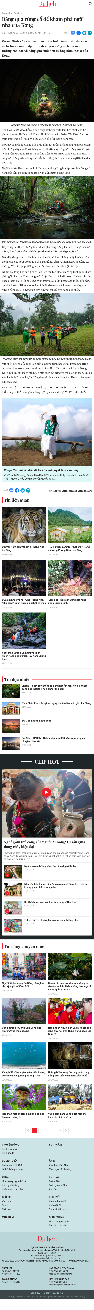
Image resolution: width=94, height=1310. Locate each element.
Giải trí (7, 1207)
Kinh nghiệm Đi (58, 1211)
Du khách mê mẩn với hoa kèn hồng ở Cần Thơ (51, 906)
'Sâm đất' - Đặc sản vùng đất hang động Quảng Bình (68, 602)
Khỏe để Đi (55, 1215)
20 (59, 1139)
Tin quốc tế (8, 1162)
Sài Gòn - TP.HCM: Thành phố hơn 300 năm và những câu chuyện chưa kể (55, 744)
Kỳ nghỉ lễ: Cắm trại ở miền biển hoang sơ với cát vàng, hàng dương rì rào (23, 1081)
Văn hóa (7, 1211)
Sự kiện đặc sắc (58, 1236)
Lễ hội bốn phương (12, 1178)
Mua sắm (8, 1227)
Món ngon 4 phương (60, 1178)
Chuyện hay (57, 1227)
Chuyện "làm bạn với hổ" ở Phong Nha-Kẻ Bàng (21, 549)
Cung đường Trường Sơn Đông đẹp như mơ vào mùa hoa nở (22, 1034)
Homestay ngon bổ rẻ (14, 1191)
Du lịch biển (10, 1170)
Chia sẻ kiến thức (59, 1219)
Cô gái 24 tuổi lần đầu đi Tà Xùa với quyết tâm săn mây (42, 470)
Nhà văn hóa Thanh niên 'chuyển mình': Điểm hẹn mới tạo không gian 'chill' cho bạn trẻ (55, 890)
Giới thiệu (35, 1304)
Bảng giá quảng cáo (53, 1304)
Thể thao (7, 1219)
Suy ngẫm (55, 1153)
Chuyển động (11, 1153)
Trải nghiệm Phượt (60, 1195)
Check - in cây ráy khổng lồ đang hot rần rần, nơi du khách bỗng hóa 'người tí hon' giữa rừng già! (55, 692)
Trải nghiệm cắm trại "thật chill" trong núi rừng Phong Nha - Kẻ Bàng (69, 549)
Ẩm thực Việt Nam (60, 1174)
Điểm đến (54, 1191)
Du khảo (19, 13)
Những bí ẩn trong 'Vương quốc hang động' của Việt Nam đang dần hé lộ (69, 1079)
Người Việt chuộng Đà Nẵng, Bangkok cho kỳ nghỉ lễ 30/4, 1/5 (24, 989)
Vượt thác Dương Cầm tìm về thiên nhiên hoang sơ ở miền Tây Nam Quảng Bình (22, 660)
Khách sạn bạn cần (13, 1199)
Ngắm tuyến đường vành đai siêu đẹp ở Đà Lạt (51, 870)
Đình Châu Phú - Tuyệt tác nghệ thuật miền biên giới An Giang (54, 709)
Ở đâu (6, 1186)
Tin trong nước (10, 1157)
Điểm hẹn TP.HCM (12, 1174)
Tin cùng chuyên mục (24, 951)
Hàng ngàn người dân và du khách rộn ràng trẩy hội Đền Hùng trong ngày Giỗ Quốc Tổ (70, 1036)
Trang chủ (7, 13)
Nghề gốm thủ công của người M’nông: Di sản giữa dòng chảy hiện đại (46, 848)
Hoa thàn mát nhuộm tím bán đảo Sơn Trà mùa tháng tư (21, 1124)
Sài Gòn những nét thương (37, 725)
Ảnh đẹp (54, 1199)
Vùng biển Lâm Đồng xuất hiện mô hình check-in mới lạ (68, 1124)
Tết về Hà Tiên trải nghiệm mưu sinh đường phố (52, 924)
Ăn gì (52, 1170)
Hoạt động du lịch (59, 1232)
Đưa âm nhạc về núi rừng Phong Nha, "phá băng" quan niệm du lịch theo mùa (23, 604)
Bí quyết (54, 1207)
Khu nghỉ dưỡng (11, 1195)
